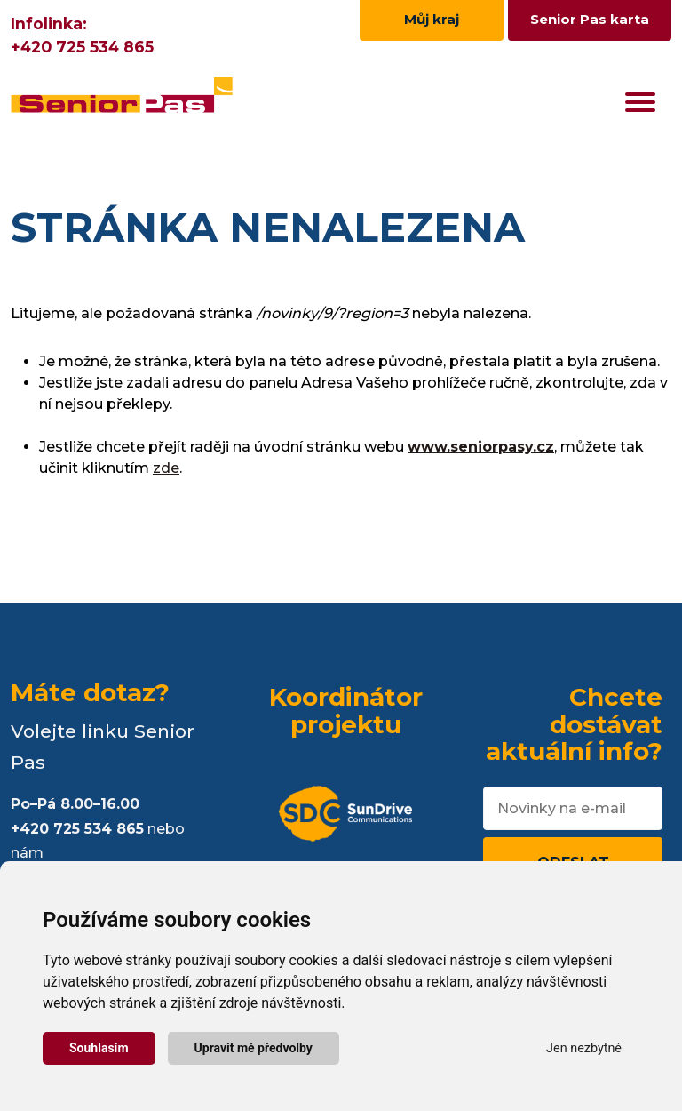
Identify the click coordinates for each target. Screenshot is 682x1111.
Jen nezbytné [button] (584, 1048)
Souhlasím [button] (99, 1048)
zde (166, 468)
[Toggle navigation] (640, 102)
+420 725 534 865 (82, 46)
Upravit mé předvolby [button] (253, 1048)
